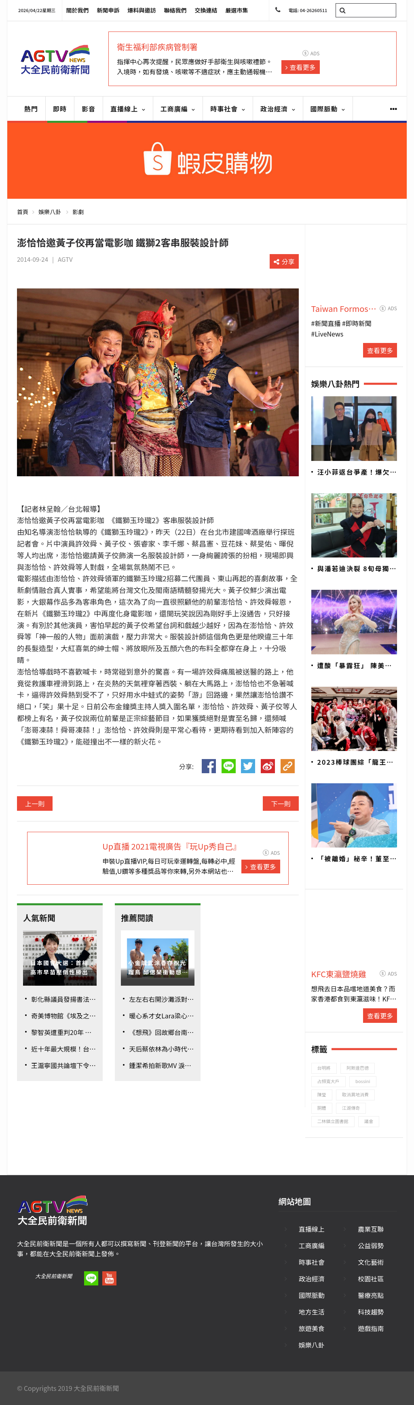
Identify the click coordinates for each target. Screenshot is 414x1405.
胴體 (321, 1107)
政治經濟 (278, 109)
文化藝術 (371, 1262)
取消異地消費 (355, 1094)
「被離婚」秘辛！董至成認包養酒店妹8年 (353, 859)
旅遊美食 (312, 1328)
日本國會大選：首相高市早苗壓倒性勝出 (59, 967)
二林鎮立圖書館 (333, 1121)
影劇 (78, 212)
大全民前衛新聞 (53, 1276)
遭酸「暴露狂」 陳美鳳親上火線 (355, 665)
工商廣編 (178, 109)
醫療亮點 (371, 1295)
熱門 (31, 109)
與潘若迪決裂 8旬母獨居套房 (357, 569)
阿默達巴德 (357, 1067)
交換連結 (206, 10)
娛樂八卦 (49, 212)
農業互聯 (371, 1229)
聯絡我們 (175, 10)
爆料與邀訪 (142, 10)
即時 (60, 109)
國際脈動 (328, 109)
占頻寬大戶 (328, 1081)
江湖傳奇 (351, 1107)
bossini (362, 1081)
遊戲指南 (371, 1328)
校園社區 (371, 1278)
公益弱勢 (371, 1245)
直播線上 (128, 109)
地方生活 (312, 1312)
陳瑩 (321, 1094)
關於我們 (77, 10)
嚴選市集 (237, 10)
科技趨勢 (371, 1312)
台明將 (324, 1067)
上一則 (34, 803)
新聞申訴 (108, 10)
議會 (368, 1121)
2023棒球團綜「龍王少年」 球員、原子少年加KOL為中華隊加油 (355, 762)
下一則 (280, 803)
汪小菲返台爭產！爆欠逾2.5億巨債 (353, 472)
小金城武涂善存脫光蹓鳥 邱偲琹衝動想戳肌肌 (158, 967)
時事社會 (227, 109)
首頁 (22, 212)
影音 (88, 109)
